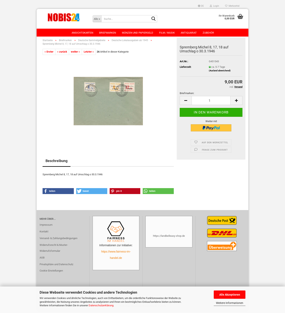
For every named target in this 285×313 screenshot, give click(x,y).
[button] (201, 6)
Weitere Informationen (229, 303)
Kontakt (44, 233)
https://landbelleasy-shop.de (169, 237)
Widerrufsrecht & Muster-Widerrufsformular (54, 249)
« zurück (62, 53)
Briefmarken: (187, 95)
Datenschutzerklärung (101, 305)
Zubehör (208, 32)
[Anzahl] (211, 102)
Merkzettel (232, 6)
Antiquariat (189, 32)
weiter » (75, 53)
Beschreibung (56, 163)
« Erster (49, 53)
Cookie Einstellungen (51, 272)
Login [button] (214, 6)
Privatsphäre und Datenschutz (56, 266)
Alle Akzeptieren (229, 294)
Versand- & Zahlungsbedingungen (58, 240)
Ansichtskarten (82, 32)
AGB (42, 259)
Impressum (46, 226)
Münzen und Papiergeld (137, 32)
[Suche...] (97, 18)
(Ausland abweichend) (220, 72)
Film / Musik (167, 32)
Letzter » (89, 53)
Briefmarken (107, 32)
